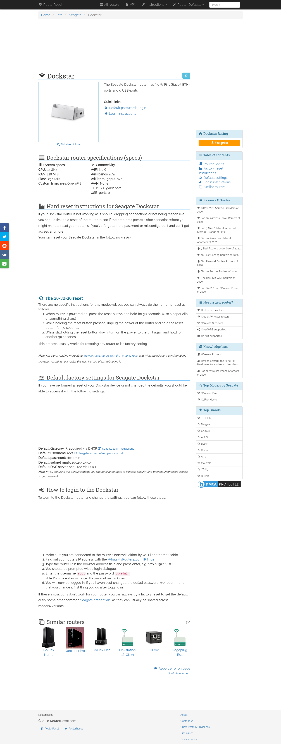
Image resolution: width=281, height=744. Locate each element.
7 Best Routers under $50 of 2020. (219, 248)
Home (45, 15)
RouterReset (50, 4)
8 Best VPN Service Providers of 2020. (218, 209)
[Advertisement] (114, 47)
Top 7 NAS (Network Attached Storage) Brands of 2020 (216, 230)
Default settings (213, 178)
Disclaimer (186, 733)
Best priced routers (210, 310)
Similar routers (212, 187)
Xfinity (202, 469)
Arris (201, 456)
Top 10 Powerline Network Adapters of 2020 (214, 240)
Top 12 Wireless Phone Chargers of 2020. (218, 372)
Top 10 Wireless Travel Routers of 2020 (218, 219)
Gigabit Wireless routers (213, 316)
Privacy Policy (188, 739)
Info (60, 15)
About (183, 714)
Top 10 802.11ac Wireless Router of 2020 (218, 290)
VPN (130, 4)
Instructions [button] (154, 4)
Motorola (204, 462)
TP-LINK (204, 417)
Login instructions (120, 113)
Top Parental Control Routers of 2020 (217, 263)
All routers (109, 4)
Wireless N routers (210, 323)
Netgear (204, 424)
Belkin (202, 443)
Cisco (202, 450)
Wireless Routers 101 (211, 354)
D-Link (203, 475)
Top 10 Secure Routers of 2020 (217, 271)
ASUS (202, 437)
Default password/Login (125, 108)
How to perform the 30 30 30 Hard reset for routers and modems (218, 362)
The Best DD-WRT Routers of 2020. (216, 279)
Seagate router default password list (98, 453)
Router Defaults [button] (188, 4)
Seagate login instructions (116, 448)
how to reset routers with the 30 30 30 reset (111, 355)
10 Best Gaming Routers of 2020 (218, 254)
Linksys (203, 430)
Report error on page (171, 671)
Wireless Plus (207, 393)
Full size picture (68, 144)
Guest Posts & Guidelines (195, 727)
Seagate (75, 15)
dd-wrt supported (209, 335)
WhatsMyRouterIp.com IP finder (132, 559)
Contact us (186, 720)
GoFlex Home (207, 399)
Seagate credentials (95, 600)
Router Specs (211, 164)
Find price (219, 143)
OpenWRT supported (211, 329)
